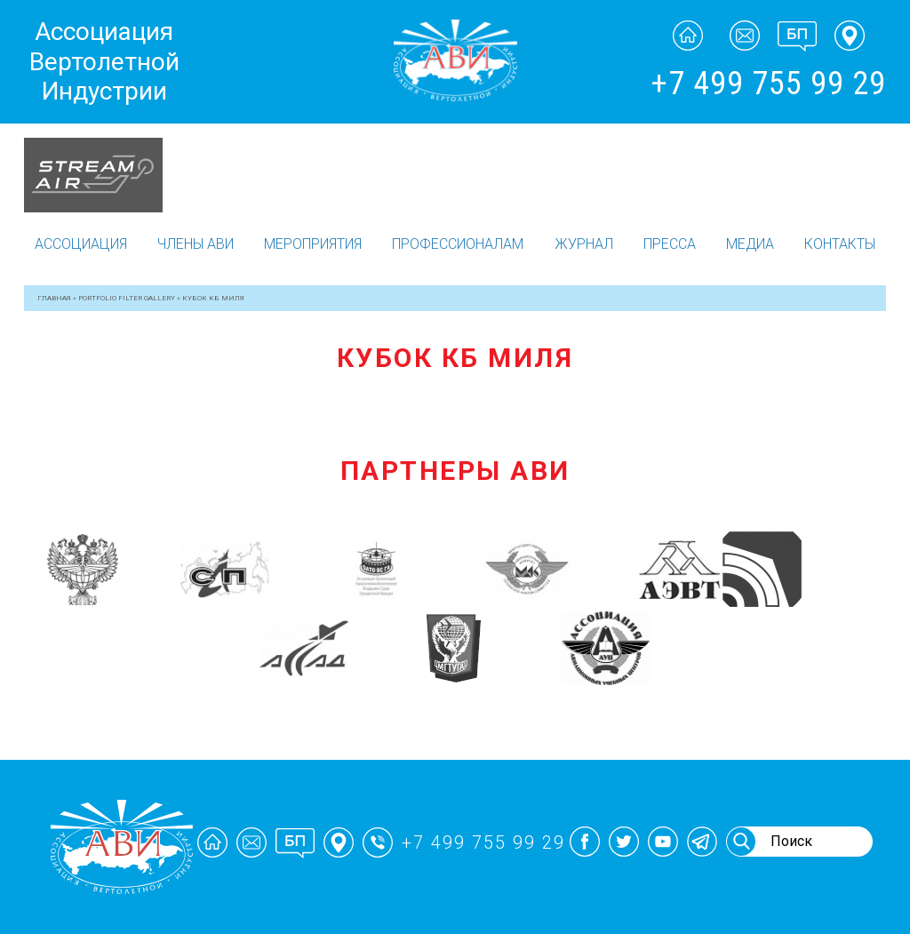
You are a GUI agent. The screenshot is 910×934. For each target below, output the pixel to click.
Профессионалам (457, 243)
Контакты (839, 243)
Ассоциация (81, 243)
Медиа (750, 243)
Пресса (669, 243)
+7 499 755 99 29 (768, 83)
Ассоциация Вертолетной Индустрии (104, 61)
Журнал (584, 243)
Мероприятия (313, 243)
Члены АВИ (195, 243)
